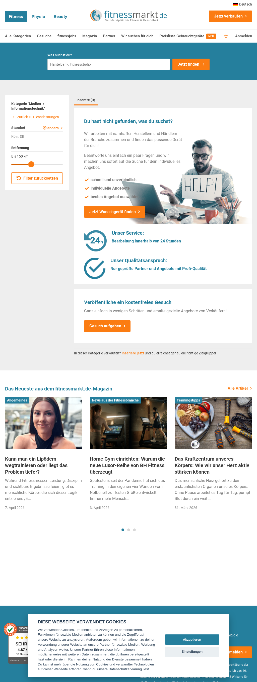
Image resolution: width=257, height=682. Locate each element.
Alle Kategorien (18, 36)
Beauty (60, 16)
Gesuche (44, 36)
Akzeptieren (192, 639)
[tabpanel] (43, 455)
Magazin (89, 36)
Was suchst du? (59, 55)
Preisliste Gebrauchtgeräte (187, 36)
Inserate (86, 100)
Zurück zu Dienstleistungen (35, 117)
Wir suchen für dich (137, 36)
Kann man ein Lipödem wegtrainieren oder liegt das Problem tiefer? (36, 465)
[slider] (31, 164)
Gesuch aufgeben (105, 326)
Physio (38, 16)
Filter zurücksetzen (37, 178)
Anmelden (243, 36)
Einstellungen (192, 651)
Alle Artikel (238, 388)
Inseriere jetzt (133, 353)
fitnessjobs (66, 36)
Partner (109, 36)
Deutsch (242, 4)
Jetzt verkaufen (228, 16)
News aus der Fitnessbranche (115, 400)
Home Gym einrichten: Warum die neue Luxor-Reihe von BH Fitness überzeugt (127, 465)
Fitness (16, 16)
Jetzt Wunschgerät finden (112, 211)
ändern (53, 128)
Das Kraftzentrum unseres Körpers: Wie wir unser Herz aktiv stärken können (212, 465)
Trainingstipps (188, 400)
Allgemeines (17, 400)
